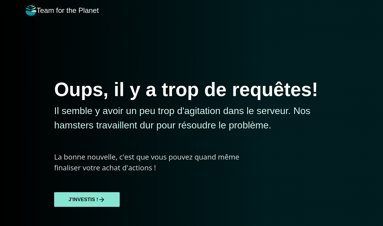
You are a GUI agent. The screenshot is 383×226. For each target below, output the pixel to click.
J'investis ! (87, 199)
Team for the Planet (62, 10)
